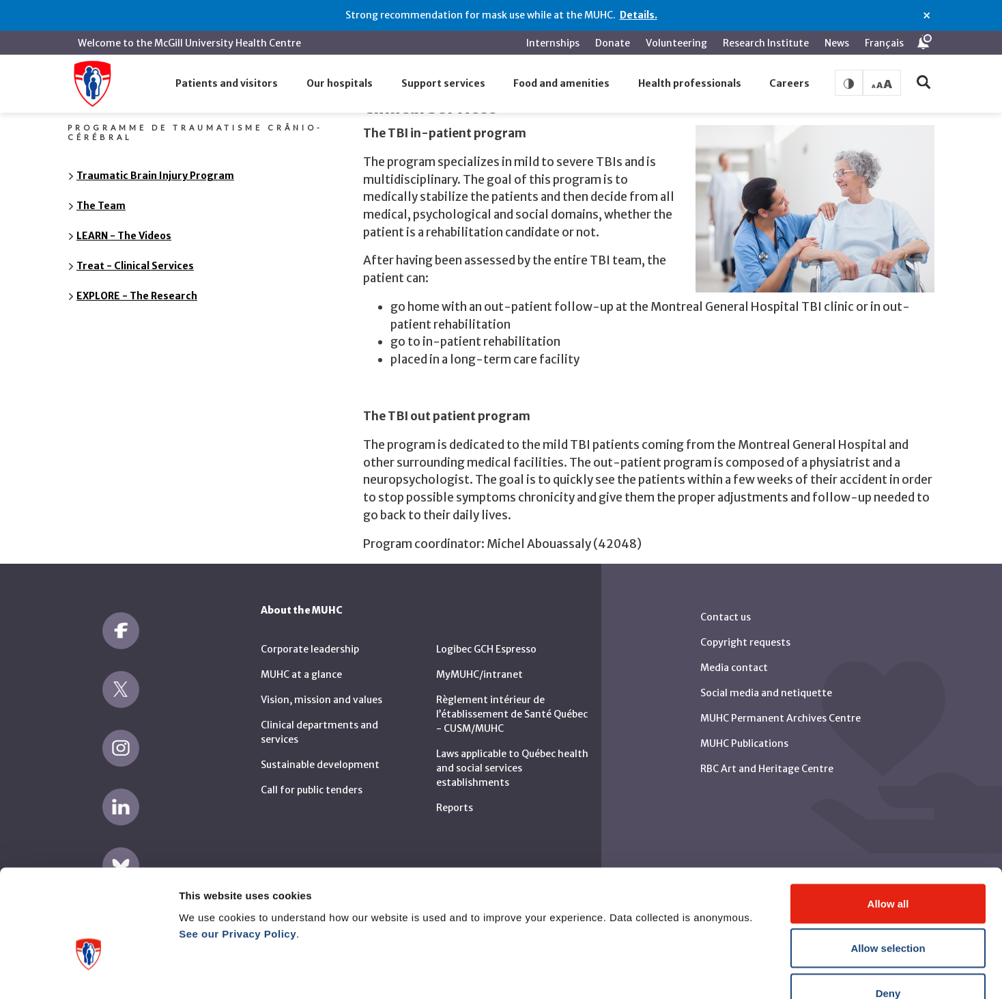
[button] (227, 84)
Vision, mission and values (321, 690)
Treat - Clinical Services (135, 256)
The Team (101, 196)
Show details (716, 972)
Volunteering (676, 43)
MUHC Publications (744, 734)
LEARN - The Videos (123, 226)
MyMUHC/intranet (479, 665)
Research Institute (766, 43)
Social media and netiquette (766, 683)
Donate (612, 43)
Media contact (734, 658)
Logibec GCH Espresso (486, 639)
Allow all (888, 819)
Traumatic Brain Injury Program (155, 166)
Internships (552, 43)
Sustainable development (320, 755)
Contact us (725, 607)
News (837, 43)
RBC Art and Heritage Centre (766, 759)
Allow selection (887, 865)
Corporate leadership (310, 639)
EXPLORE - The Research (136, 286)
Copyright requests (745, 633)
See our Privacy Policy (237, 850)
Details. (638, 15)
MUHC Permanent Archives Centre (780, 708)
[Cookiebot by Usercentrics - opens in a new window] (88, 972)
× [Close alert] (926, 16)
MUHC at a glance (301, 665)
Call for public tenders (311, 780)
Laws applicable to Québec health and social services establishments (512, 758)
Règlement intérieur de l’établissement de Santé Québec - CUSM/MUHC (512, 704)
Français (884, 43)
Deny (888, 909)
